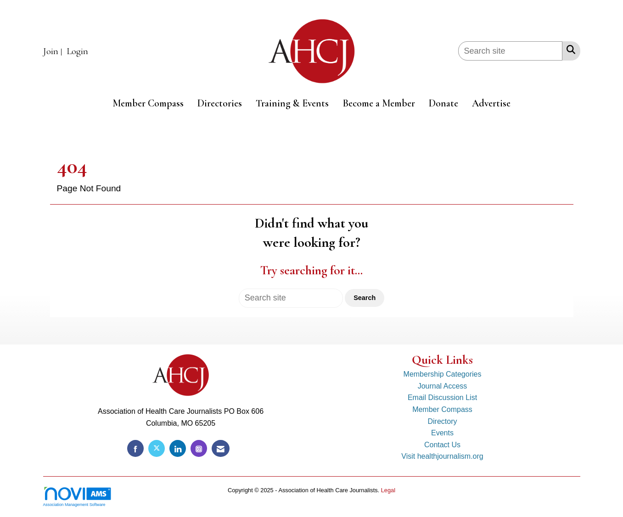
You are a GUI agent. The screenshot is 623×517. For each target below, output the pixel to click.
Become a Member (378, 103)
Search (365, 297)
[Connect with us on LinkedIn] (177, 448)
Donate (443, 103)
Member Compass (148, 103)
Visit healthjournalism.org (442, 456)
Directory (442, 421)
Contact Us (442, 445)
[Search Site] (569, 49)
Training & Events (292, 103)
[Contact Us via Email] (221, 448)
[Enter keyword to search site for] (510, 51)
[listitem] (54, 52)
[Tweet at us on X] (156, 448)
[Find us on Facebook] (135, 448)
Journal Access (442, 386)
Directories (219, 103)
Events (442, 433)
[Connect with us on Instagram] (199, 448)
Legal (388, 490)
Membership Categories (443, 374)
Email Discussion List (442, 397)
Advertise (491, 103)
